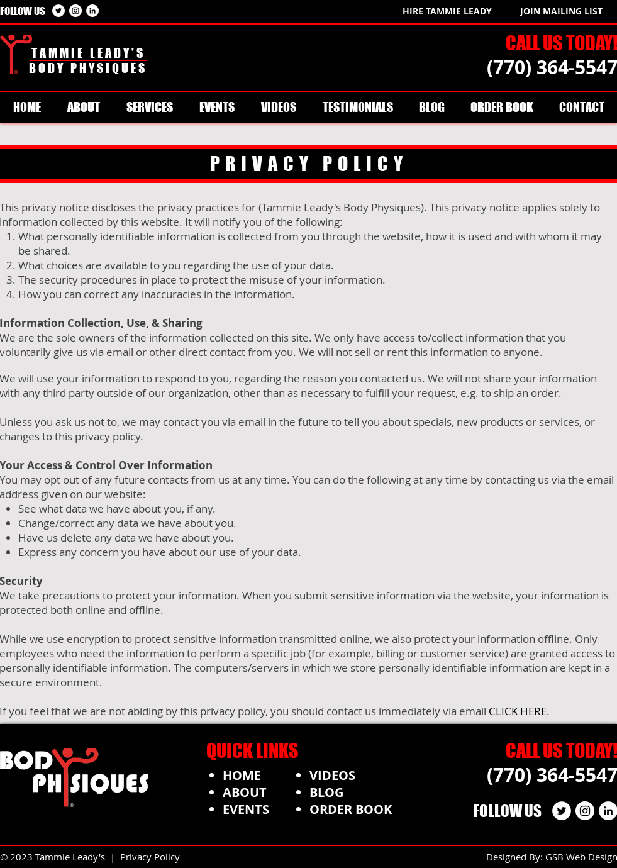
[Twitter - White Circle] (58, 10)
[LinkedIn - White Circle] (92, 10)
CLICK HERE (518, 711)
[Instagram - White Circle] (75, 10)
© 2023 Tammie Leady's (55, 856)
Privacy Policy (150, 856)
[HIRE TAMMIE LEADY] (447, 11)
